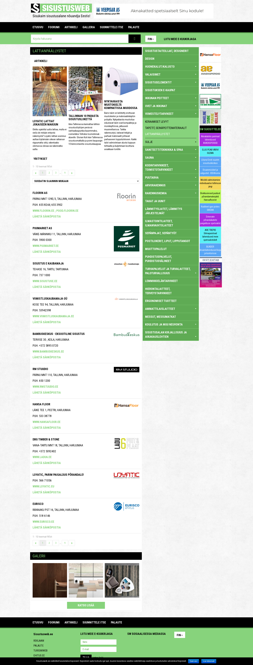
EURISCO (38, 504)
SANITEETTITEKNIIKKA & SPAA (170, 149)
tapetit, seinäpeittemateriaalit (166, 128)
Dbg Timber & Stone (46, 439)
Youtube (218, 39)
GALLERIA (89, 27)
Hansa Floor (41, 404)
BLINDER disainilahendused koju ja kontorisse (210, 250)
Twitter (152, 642)
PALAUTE (133, 27)
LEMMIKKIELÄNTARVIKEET (161, 281)
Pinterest (203, 39)
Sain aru (193, 661)
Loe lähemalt (208, 661)
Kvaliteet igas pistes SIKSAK (210, 208)
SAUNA (170, 157)
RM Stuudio (40, 369)
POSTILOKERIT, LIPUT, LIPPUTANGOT (167, 241)
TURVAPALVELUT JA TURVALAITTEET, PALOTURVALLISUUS (170, 271)
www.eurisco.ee (43, 521)
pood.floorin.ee (67, 210)
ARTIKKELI (71, 27)
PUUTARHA (170, 177)
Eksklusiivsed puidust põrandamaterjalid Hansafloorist (210, 196)
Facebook (211, 39)
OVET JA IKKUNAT (170, 106)
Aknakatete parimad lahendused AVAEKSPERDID (210, 139)
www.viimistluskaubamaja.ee (53, 316)
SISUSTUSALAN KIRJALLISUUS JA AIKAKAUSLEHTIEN (170, 334)
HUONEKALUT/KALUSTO (170, 66)
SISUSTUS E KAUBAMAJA (48, 263)
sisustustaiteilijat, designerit (167, 51)
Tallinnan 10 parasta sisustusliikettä (84, 117)
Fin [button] (151, 39)
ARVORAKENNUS (170, 185)
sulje (170, 142)
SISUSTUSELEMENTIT (170, 82)
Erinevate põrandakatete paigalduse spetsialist (210, 220)
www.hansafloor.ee (46, 422)
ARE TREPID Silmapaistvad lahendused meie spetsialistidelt (210, 235)
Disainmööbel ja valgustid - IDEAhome (210, 171)
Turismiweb (40, 650)
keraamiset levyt (157, 121)
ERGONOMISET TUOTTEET (161, 301)
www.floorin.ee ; (44, 210)
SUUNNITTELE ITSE (111, 27)
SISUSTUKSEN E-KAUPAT (160, 90)
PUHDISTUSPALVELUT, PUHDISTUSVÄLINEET (158, 259)
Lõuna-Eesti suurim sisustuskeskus (210, 161)
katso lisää (86, 605)
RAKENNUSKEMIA (170, 193)
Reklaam (38, 640)
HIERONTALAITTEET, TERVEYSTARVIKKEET (158, 291)
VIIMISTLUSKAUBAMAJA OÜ (50, 298)
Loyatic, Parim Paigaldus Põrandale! (58, 474)
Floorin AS (40, 193)
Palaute (38, 645)
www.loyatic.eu (43, 486)
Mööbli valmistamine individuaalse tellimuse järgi (210, 183)
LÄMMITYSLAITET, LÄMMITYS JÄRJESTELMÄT (163, 211)
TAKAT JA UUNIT (155, 201)
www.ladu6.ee (42, 457)
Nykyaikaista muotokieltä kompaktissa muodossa (120, 105)
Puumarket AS (42, 228)
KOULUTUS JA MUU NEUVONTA (170, 324)
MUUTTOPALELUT (156, 249)
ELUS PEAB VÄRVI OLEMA (210, 151)
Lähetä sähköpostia (47, 216)
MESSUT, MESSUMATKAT (160, 316)
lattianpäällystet (157, 134)
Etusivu (38, 27)
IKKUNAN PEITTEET (170, 98)
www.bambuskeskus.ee (48, 351)
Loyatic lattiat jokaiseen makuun (45, 122)
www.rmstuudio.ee (45, 386)
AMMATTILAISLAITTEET (170, 308)
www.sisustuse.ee (45, 281)
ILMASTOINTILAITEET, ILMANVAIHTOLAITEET (159, 223)
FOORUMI (54, 27)
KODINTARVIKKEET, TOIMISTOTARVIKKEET (170, 167)
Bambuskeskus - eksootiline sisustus (59, 334)
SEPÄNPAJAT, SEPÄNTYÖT (161, 233)
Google (159, 642)
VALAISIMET (170, 74)
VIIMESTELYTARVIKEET (170, 113)
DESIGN (149, 58)
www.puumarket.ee (46, 245)
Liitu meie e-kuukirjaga (180, 39)
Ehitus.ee (39, 655)
